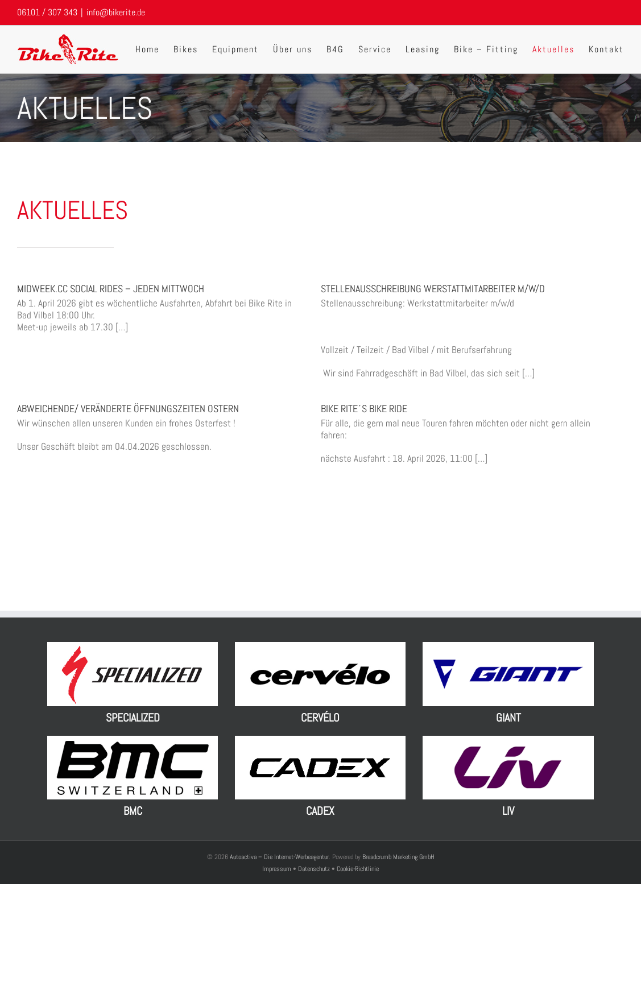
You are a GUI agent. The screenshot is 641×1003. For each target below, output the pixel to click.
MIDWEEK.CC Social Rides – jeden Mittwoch (110, 288)
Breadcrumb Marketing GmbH (398, 856)
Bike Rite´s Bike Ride (364, 408)
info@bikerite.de (115, 12)
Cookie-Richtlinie (358, 868)
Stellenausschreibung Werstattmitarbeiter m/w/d (433, 288)
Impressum (277, 868)
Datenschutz (314, 868)
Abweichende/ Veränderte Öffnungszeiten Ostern (128, 408)
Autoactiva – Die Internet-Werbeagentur (279, 856)
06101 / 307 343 (47, 12)
